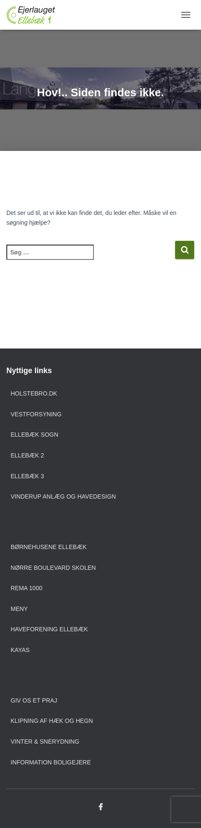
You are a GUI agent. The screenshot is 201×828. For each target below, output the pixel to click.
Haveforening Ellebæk (49, 629)
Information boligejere (51, 762)
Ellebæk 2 (27, 455)
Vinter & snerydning (45, 741)
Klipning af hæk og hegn (52, 720)
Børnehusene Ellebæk (49, 547)
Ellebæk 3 (27, 476)
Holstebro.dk (34, 393)
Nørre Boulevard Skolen (53, 567)
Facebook (100, 807)
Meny (19, 608)
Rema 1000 (26, 588)
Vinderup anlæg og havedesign (63, 496)
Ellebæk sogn (34, 434)
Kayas (20, 650)
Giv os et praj (34, 700)
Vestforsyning (36, 414)
